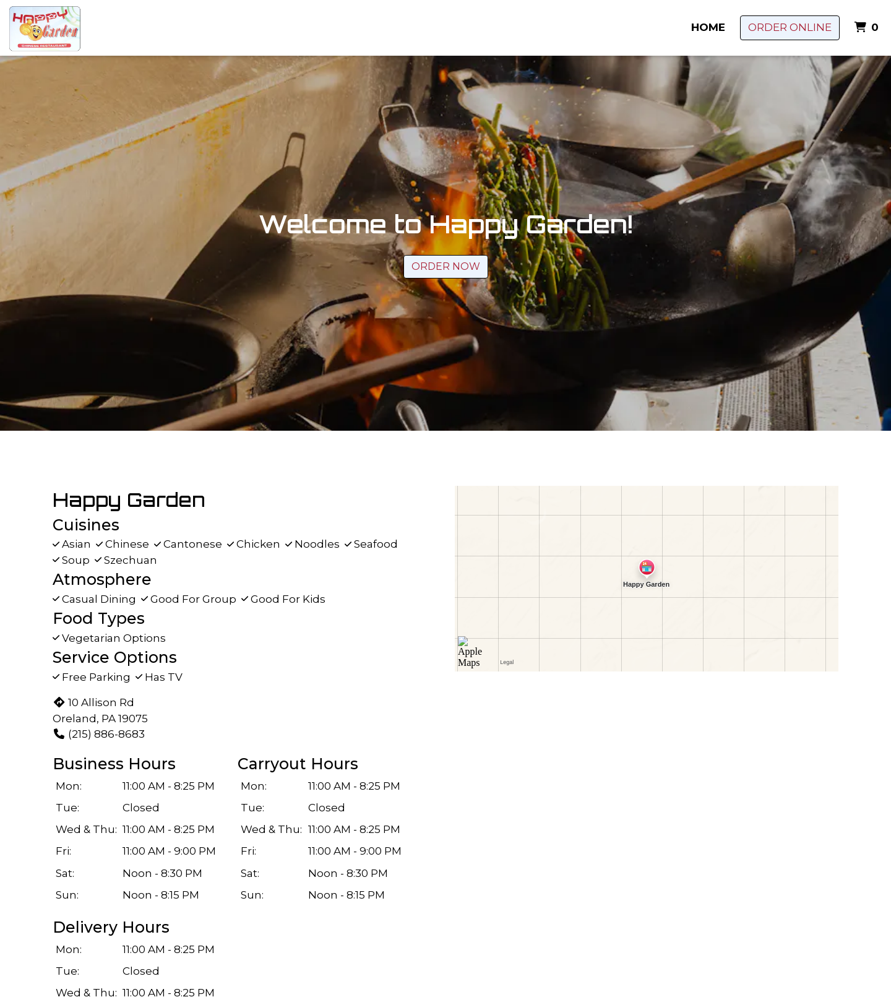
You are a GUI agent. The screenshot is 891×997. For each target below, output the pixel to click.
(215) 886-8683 (99, 734)
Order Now (445, 266)
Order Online (790, 27)
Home (708, 27)
